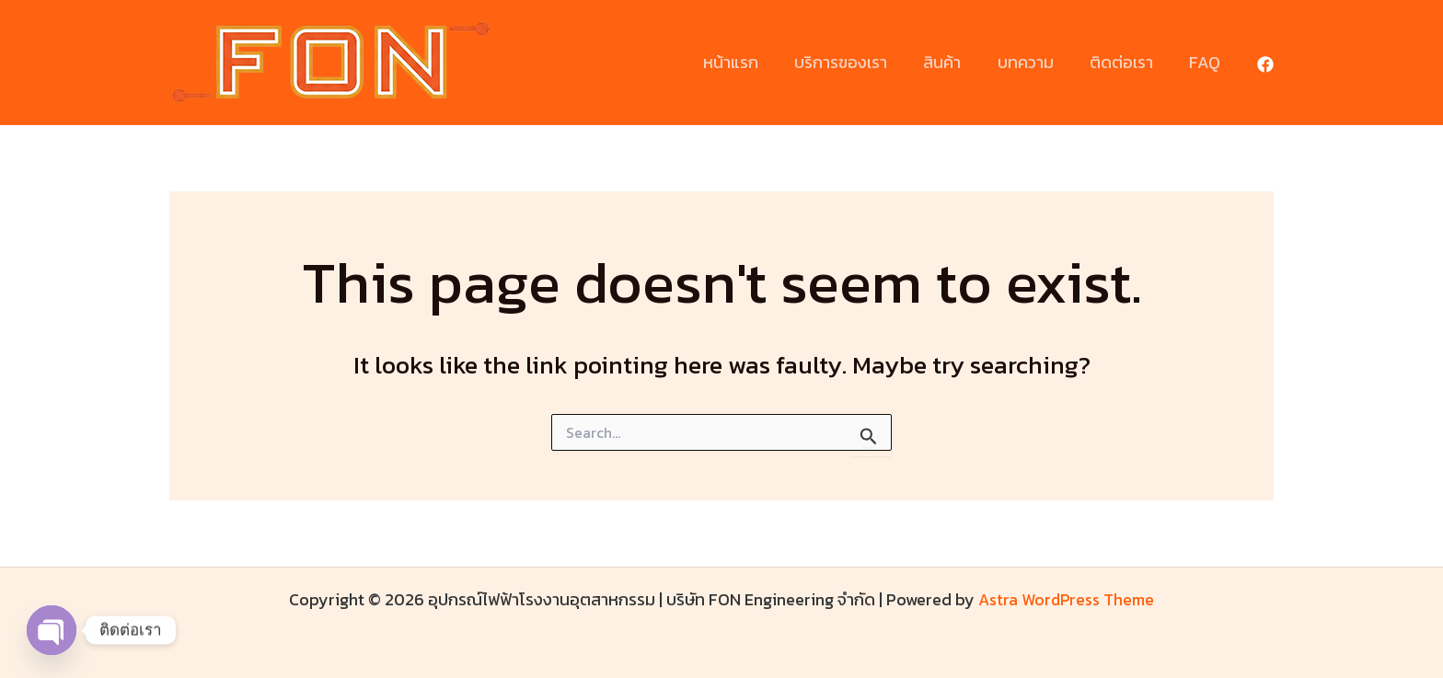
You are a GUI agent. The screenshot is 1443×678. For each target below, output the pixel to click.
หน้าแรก (747, 62)
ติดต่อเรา (1126, 62)
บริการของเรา (854, 62)
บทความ (1033, 62)
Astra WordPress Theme (1067, 599)
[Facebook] (1265, 64)
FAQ (1206, 62)
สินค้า (953, 62)
